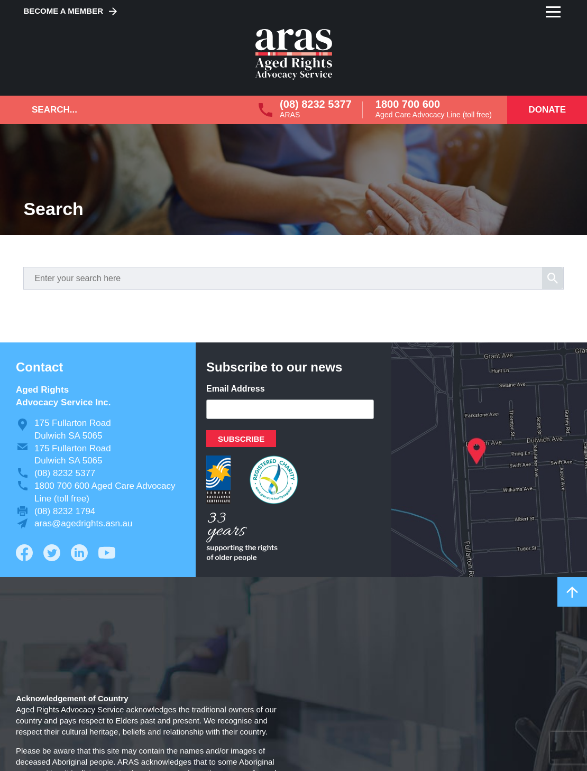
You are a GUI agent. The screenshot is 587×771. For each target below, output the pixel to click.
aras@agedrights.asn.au (83, 523)
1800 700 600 (407, 104)
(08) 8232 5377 (316, 104)
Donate (547, 110)
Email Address (235, 388)
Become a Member (63, 10)
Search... (54, 110)
